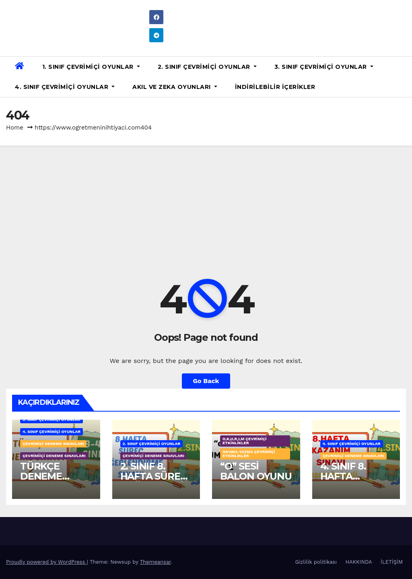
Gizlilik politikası (316, 562)
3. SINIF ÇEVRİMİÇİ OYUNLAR (323, 66)
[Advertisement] (206, 206)
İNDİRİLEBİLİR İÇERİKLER (275, 87)
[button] (403, 76)
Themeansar (155, 562)
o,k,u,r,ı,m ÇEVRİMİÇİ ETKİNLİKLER (244, 441)
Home (14, 127)
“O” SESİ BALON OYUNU (256, 471)
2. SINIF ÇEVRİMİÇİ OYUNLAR (207, 66)
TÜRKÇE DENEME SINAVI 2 (41, 476)
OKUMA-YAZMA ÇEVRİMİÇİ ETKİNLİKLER (248, 453)
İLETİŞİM (392, 562)
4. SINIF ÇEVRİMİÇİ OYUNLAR (65, 87)
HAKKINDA (358, 562)
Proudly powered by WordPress (46, 562)
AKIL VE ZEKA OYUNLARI (174, 87)
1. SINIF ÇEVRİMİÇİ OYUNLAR (91, 66)
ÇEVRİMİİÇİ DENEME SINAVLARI (54, 455)
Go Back (206, 381)
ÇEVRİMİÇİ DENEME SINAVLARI (53, 443)
